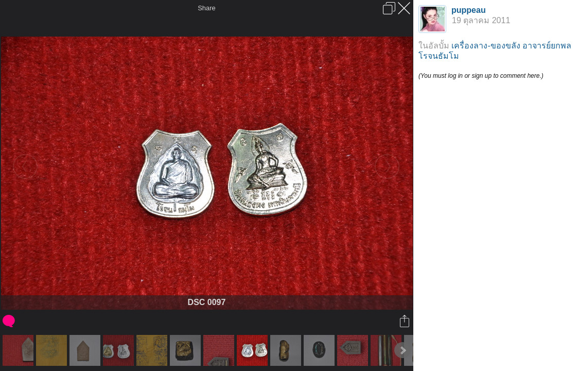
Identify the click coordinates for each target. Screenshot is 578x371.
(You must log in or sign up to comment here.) (481, 75)
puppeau (468, 10)
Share (207, 8)
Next (402, 350)
